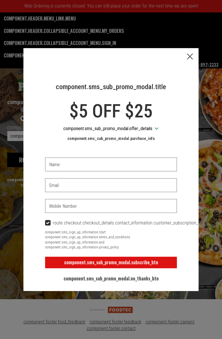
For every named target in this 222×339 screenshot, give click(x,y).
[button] (190, 56)
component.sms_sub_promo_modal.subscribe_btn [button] (111, 262)
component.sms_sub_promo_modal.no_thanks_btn (111, 278)
